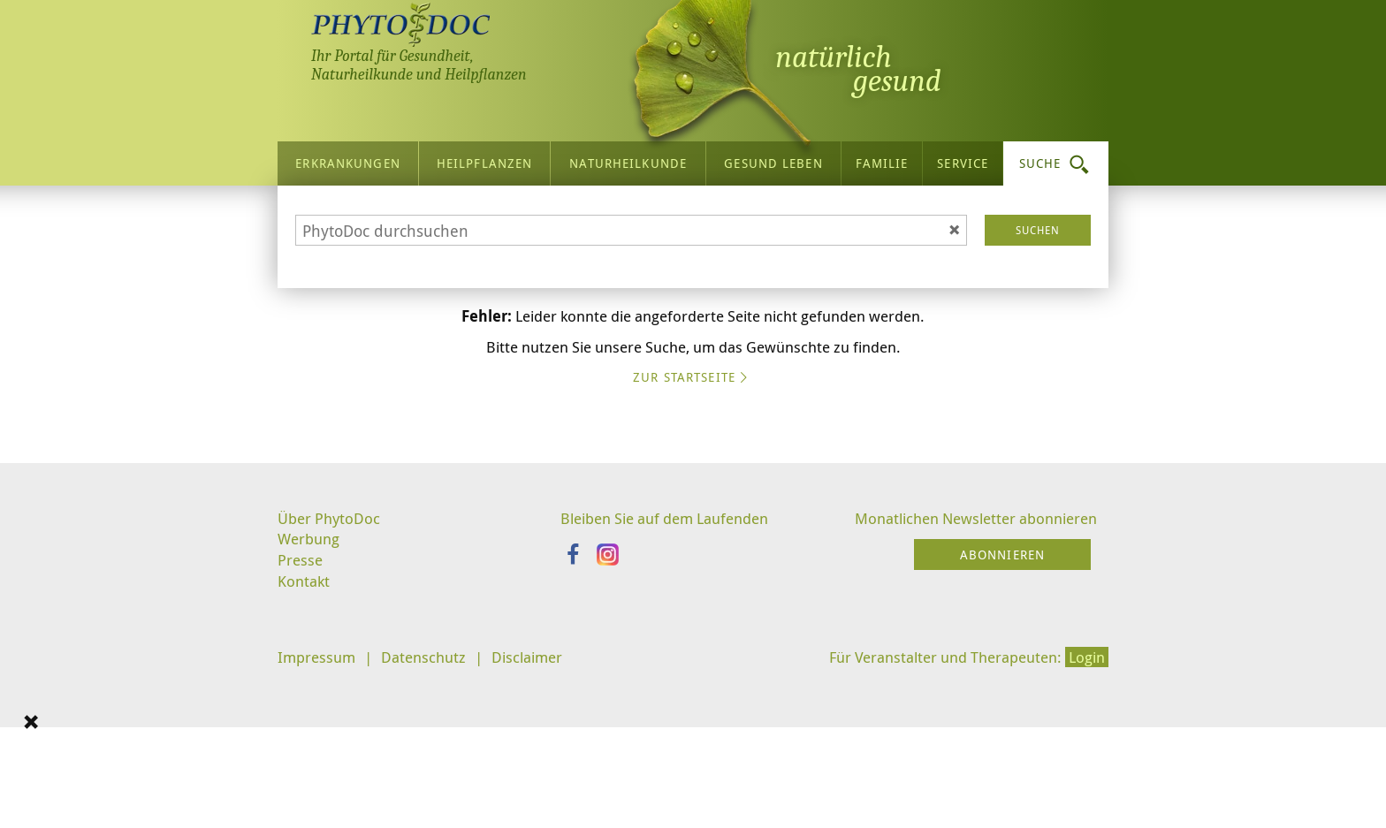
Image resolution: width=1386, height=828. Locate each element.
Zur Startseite (693, 541)
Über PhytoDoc (331, 678)
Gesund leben (773, 158)
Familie (882, 158)
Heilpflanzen (484, 158)
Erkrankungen (347, 158)
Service (962, 158)
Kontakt (305, 745)
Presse (301, 723)
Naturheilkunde (628, 158)
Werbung (311, 700)
